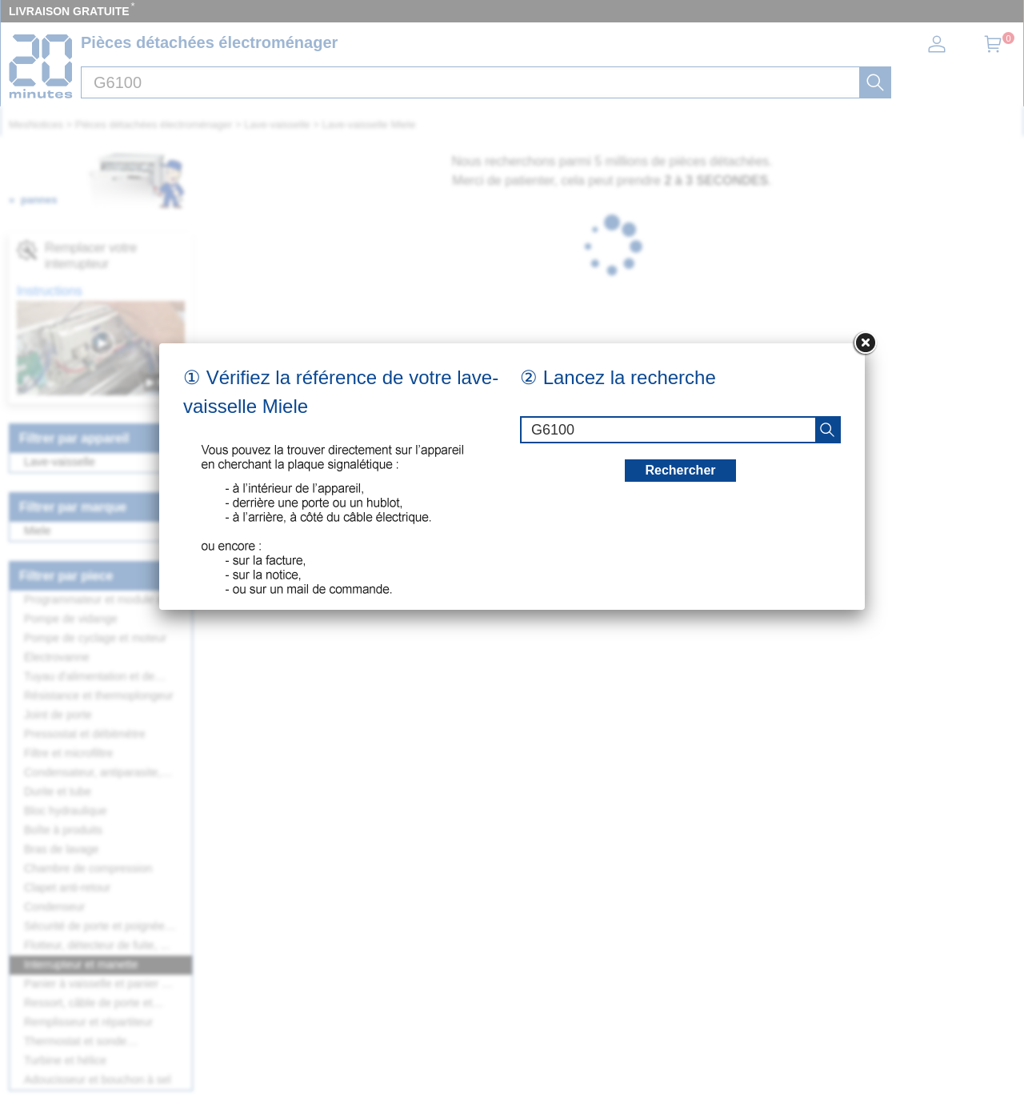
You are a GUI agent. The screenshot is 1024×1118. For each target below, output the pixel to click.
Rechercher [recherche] (680, 470)
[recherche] (827, 430)
